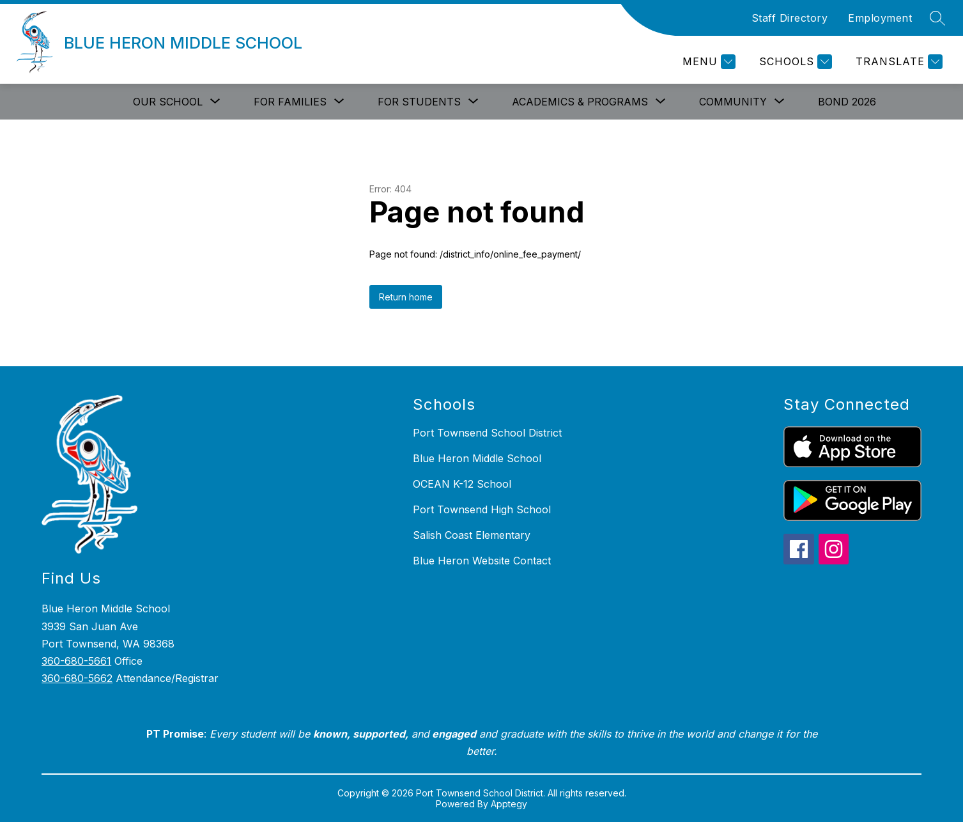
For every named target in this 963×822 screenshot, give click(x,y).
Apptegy (509, 803)
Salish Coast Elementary (471, 535)
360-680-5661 (76, 661)
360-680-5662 (77, 678)
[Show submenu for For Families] (290, 101)
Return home (406, 296)
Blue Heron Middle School (477, 458)
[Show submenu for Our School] (168, 101)
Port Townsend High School (482, 509)
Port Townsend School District (487, 432)
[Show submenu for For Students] (419, 101)
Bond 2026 (847, 101)
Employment (880, 18)
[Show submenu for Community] (733, 101)
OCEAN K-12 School (462, 483)
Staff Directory (789, 18)
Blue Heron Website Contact (482, 560)
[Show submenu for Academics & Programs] (580, 101)
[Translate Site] (897, 62)
